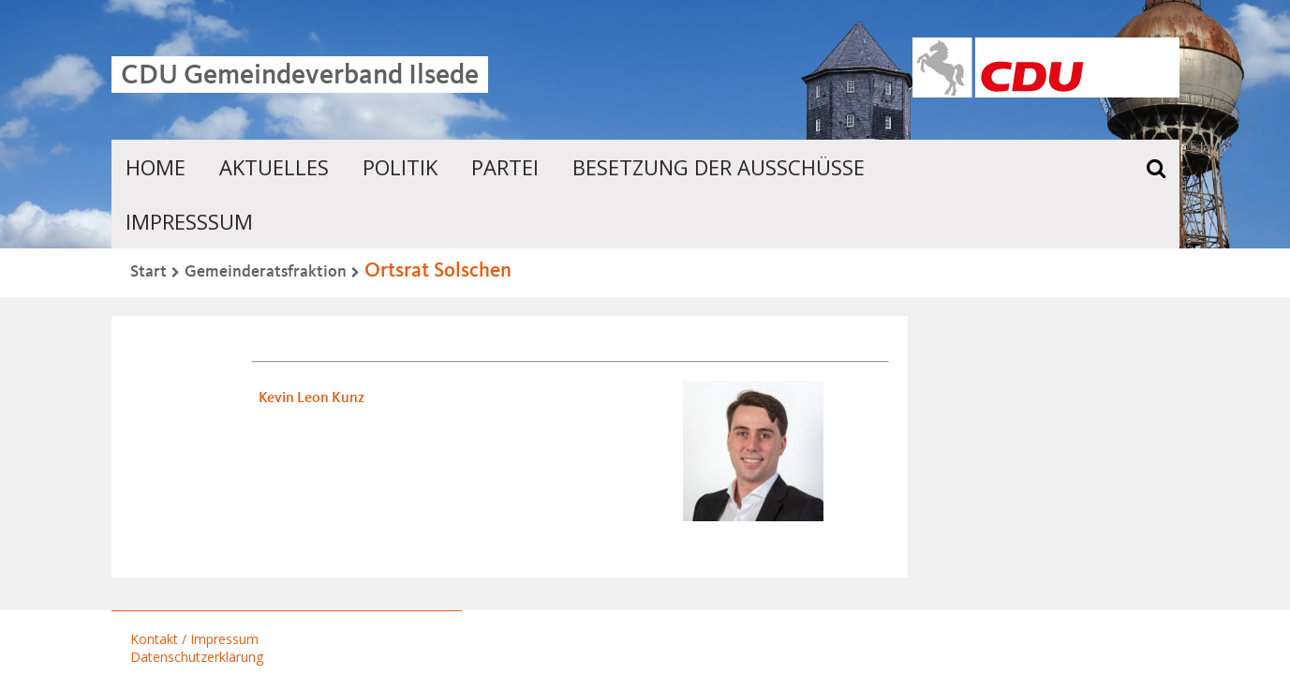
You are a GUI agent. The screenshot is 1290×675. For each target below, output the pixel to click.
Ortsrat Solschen (438, 271)
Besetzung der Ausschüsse (718, 167)
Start (148, 271)
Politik (400, 167)
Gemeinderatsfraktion (266, 271)
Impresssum (189, 221)
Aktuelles (274, 167)
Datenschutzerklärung (196, 657)
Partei (505, 167)
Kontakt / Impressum (194, 639)
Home (155, 167)
